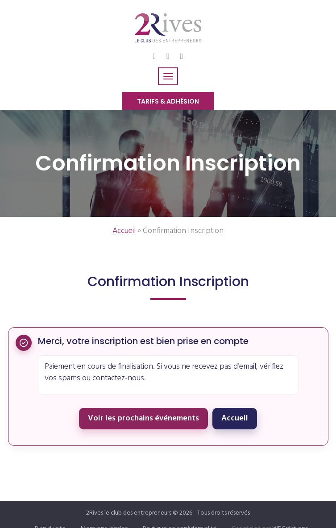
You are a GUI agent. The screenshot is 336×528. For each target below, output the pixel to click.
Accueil (124, 231)
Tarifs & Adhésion (168, 101)
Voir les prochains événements (143, 418)
